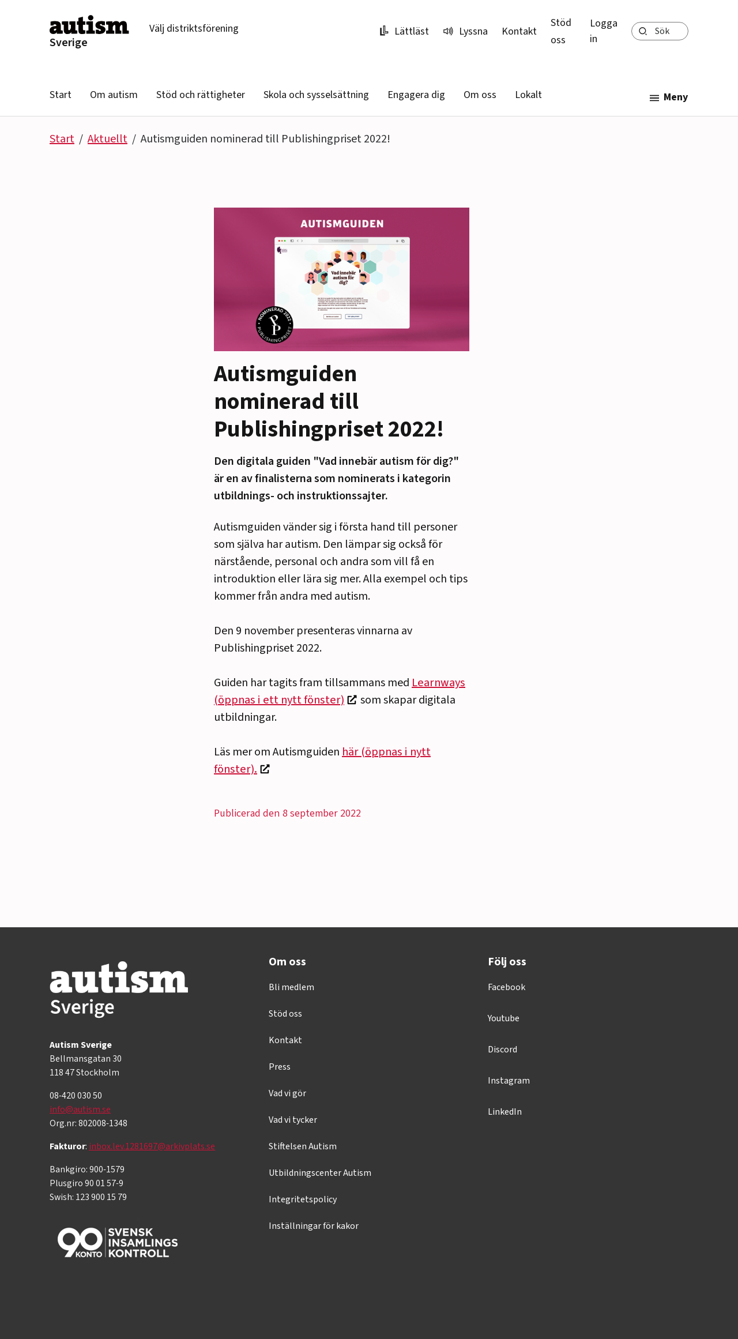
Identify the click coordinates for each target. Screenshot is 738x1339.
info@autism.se (80, 1109)
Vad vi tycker (293, 1120)
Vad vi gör (287, 1093)
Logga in (603, 31)
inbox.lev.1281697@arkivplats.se (152, 1146)
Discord (502, 1049)
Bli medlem (291, 987)
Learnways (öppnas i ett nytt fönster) (339, 691)
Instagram (509, 1080)
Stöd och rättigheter (200, 95)
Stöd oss (285, 1013)
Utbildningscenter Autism (320, 1173)
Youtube (503, 1018)
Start (60, 95)
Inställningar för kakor (314, 1226)
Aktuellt (107, 139)
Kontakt (519, 31)
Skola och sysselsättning (316, 95)
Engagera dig (416, 95)
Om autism (114, 95)
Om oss (480, 95)
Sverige (69, 43)
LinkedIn (505, 1111)
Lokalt (528, 95)
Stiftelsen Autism (303, 1146)
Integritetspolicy (303, 1199)
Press (280, 1066)
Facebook (506, 987)
